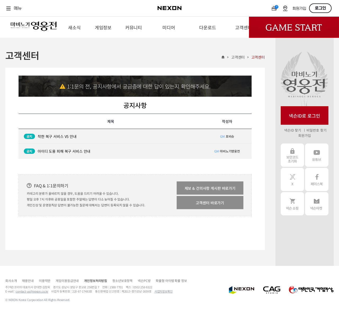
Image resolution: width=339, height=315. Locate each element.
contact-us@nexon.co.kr (32, 291)
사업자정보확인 (163, 291)
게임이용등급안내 (67, 280)
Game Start (294, 27)
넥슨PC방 (144, 280)
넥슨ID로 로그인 (304, 115)
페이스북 (316, 179)
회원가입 (299, 8)
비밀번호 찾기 (316, 130)
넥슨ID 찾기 (292, 130)
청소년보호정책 (122, 280)
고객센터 (238, 57)
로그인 (320, 8)
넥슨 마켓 (316, 203)
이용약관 (44, 280)
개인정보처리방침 (95, 280)
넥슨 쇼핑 (292, 203)
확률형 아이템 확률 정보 (171, 280)
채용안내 (27, 280)
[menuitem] (74, 27)
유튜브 (316, 155)
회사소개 (11, 280)
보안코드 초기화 (292, 155)
